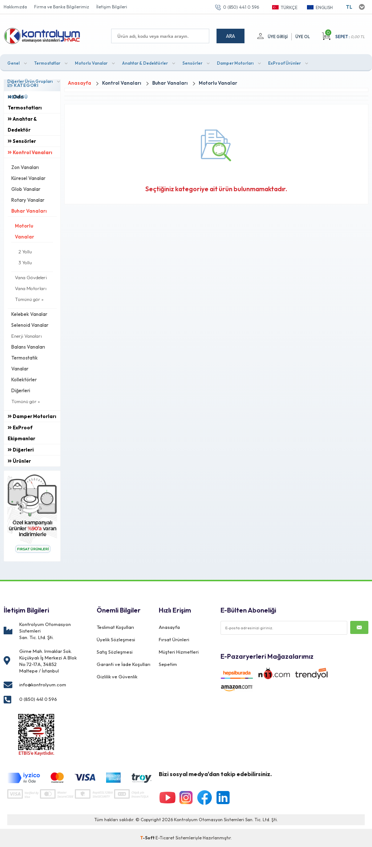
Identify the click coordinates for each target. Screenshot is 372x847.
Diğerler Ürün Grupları (30, 81)
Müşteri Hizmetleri (179, 652)
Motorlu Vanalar (91, 63)
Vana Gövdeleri (31, 277)
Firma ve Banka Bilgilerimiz (61, 6)
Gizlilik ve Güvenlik (117, 676)
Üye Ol (302, 36)
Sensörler (192, 63)
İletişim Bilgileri (111, 6)
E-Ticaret (164, 837)
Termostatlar (47, 63)
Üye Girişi (278, 36)
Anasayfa (169, 627)
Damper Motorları (235, 63)
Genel (13, 63)
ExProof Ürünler (284, 63)
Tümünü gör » (29, 299)
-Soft (147, 837)
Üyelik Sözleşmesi (116, 639)
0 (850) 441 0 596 (241, 7)
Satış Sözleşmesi (115, 652)
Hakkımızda (15, 6)
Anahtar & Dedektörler (145, 63)
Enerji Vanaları (26, 336)
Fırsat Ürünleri (174, 639)
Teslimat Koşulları (115, 627)
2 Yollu (25, 251)
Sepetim (168, 664)
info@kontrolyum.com (42, 684)
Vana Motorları (30, 288)
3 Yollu (25, 262)
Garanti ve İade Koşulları (123, 664)
